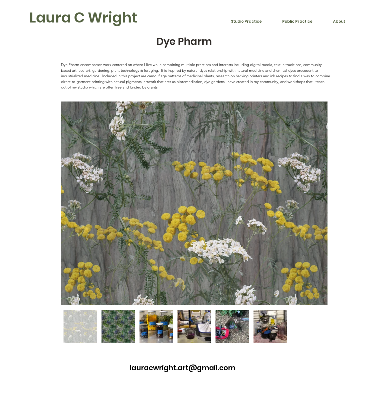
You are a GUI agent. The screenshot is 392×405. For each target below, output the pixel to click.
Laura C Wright (83, 18)
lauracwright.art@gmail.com (183, 368)
